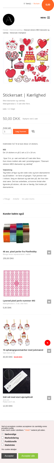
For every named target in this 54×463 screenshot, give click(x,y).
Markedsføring (12, 438)
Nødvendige (10, 434)
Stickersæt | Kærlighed (18, 33)
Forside (5, 30)
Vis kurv (36, 4)
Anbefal (16, 199)
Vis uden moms (28, 199)
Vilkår (27, 430)
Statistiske (10, 445)
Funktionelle (11, 441)
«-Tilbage (6, 199)
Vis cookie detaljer (9, 449)
